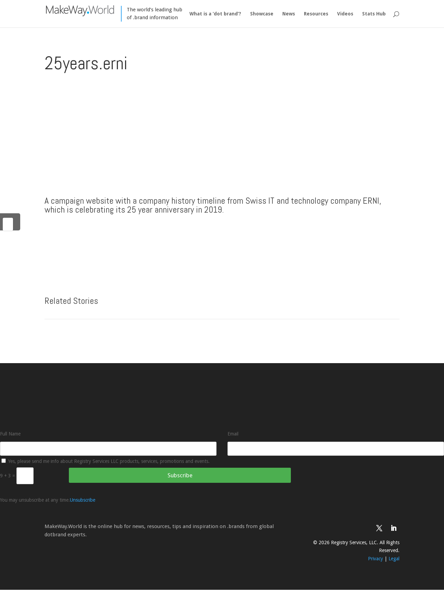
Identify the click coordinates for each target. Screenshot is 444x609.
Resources (316, 13)
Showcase (261, 13)
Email (232, 434)
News (288, 13)
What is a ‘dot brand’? (215, 13)
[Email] (335, 449)
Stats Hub (374, 13)
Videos (345, 13)
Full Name (10, 434)
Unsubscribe (82, 500)
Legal (393, 558)
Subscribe (180, 475)
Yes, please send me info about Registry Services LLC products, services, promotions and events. (105, 461)
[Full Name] (108, 449)
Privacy (375, 558)
